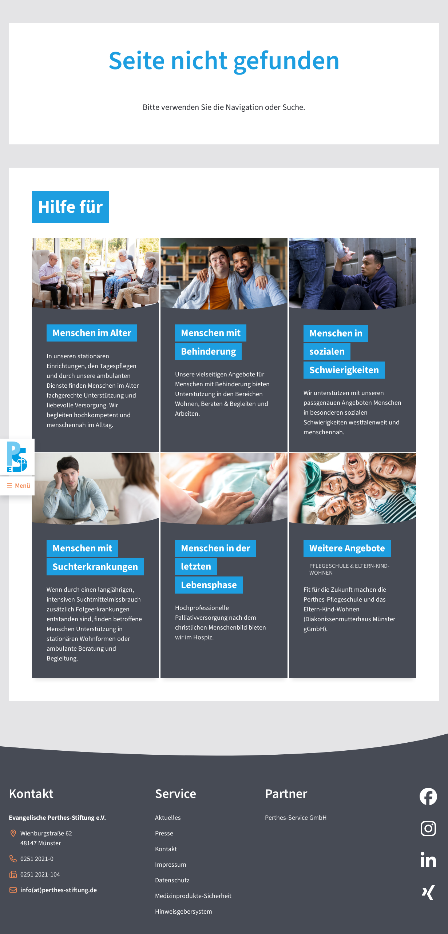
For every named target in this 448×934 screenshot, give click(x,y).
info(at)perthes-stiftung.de (58, 890)
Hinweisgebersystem (183, 911)
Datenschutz (172, 880)
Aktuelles (168, 817)
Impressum (170, 864)
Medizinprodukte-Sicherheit (193, 896)
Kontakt (166, 849)
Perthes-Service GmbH (296, 817)
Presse (164, 833)
